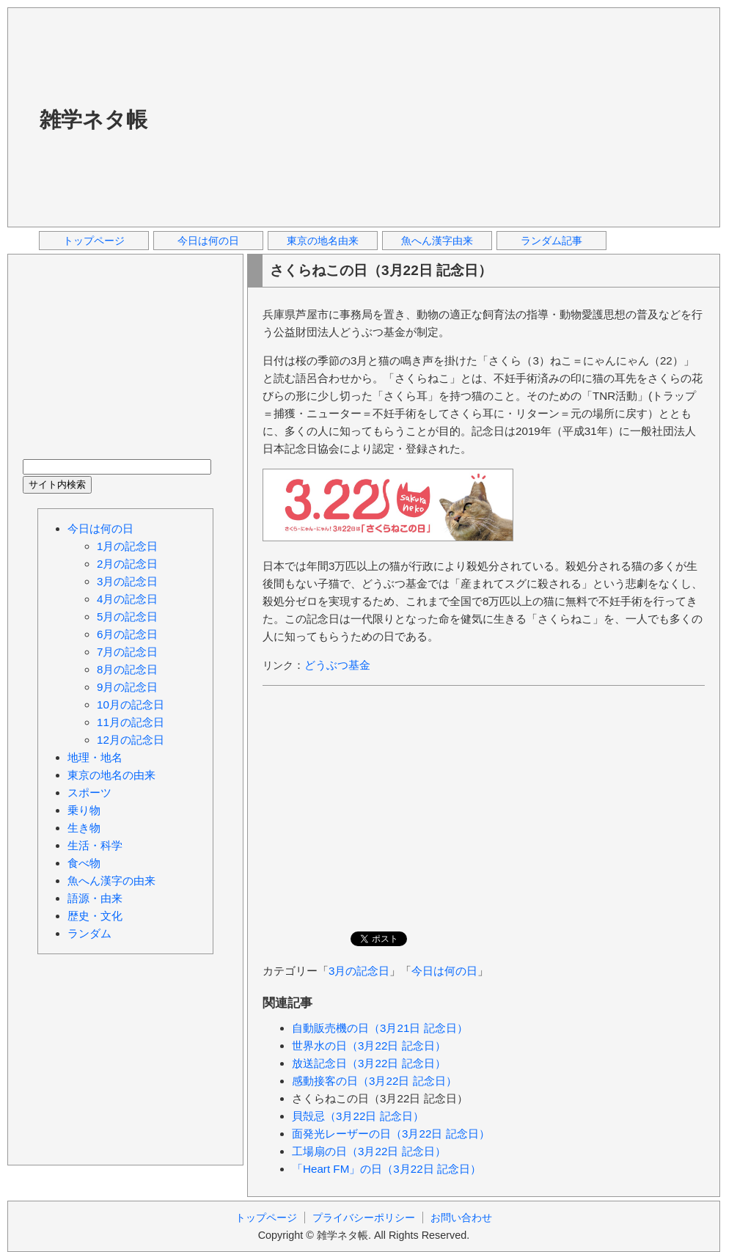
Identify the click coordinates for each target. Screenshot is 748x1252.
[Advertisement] (367, 116)
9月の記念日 (127, 687)
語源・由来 (94, 898)
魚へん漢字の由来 (111, 880)
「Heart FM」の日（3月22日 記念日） (386, 1169)
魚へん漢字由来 (437, 240)
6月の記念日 (127, 634)
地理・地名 (94, 757)
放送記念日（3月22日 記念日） (369, 1063)
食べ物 (83, 863)
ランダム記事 (551, 240)
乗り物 (83, 810)
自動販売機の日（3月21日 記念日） (380, 1028)
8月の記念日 (127, 669)
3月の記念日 (359, 970)
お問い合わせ (461, 1217)
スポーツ (89, 792)
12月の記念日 (130, 739)
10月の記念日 (130, 704)
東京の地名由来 (323, 240)
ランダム (89, 933)
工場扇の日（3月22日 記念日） (369, 1151)
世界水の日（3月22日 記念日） (369, 1045)
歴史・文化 (94, 915)
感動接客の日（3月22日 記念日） (374, 1081)
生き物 (83, 827)
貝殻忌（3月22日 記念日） (358, 1116)
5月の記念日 (127, 616)
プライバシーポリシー (363, 1217)
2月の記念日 (127, 563)
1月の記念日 (127, 546)
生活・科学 (94, 845)
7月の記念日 (127, 651)
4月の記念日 (127, 599)
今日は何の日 (208, 240)
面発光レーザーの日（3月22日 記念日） (391, 1133)
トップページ (94, 240)
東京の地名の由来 (111, 775)
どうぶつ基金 (337, 665)
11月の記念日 (130, 722)
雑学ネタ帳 (93, 119)
